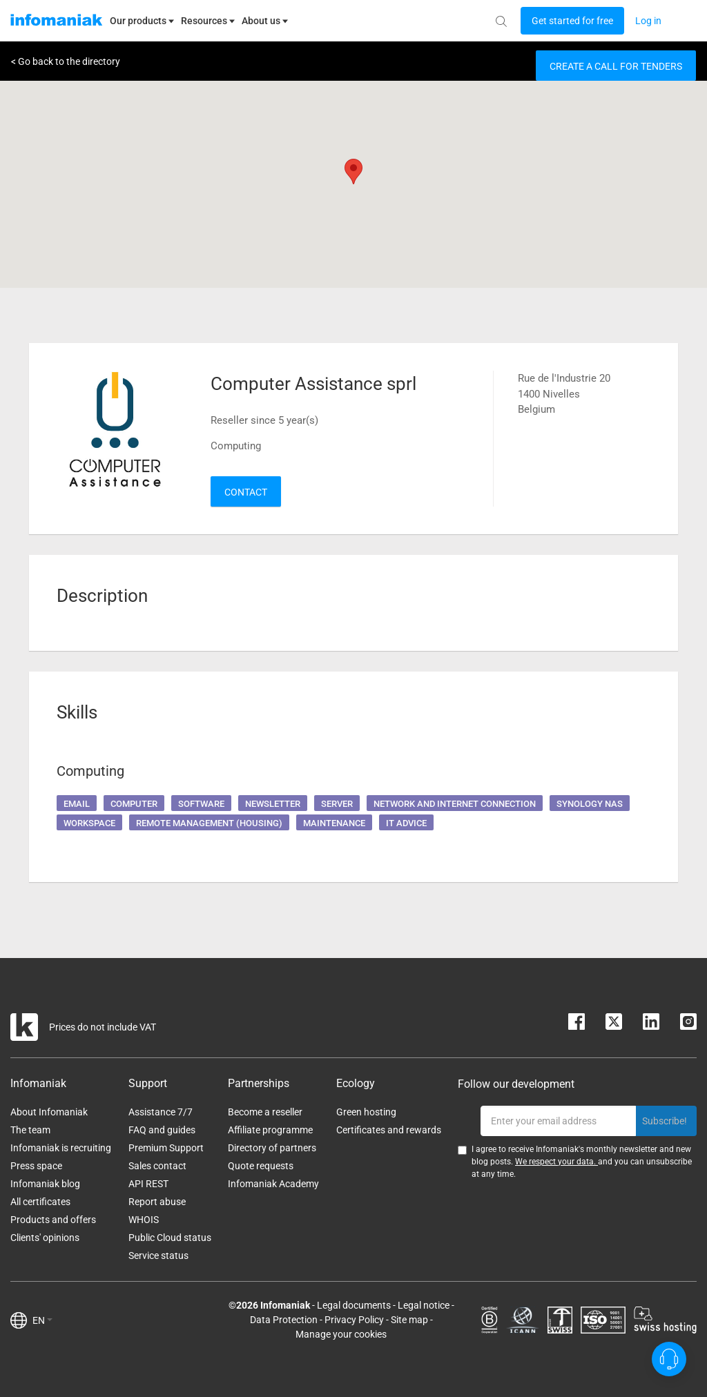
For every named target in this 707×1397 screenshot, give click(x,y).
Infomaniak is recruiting (60, 1147)
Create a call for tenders (616, 66)
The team (30, 1129)
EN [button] (42, 1320)
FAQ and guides (161, 1129)
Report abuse (157, 1201)
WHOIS (143, 1219)
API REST (148, 1183)
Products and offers (53, 1219)
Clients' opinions (44, 1237)
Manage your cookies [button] (341, 1334)
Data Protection (284, 1319)
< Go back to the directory (65, 61)
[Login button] (572, 21)
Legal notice (423, 1305)
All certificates (40, 1201)
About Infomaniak (49, 1111)
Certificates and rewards (388, 1129)
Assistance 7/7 (160, 1111)
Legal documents (354, 1305)
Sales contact (157, 1165)
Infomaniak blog (45, 1183)
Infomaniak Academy (273, 1183)
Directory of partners (272, 1147)
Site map (409, 1319)
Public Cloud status (169, 1237)
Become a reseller (265, 1111)
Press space (36, 1165)
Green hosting (366, 1111)
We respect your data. (556, 1161)
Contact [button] (245, 492)
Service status (158, 1255)
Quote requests (260, 1165)
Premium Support (166, 1147)
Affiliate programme (270, 1129)
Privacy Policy (354, 1319)
